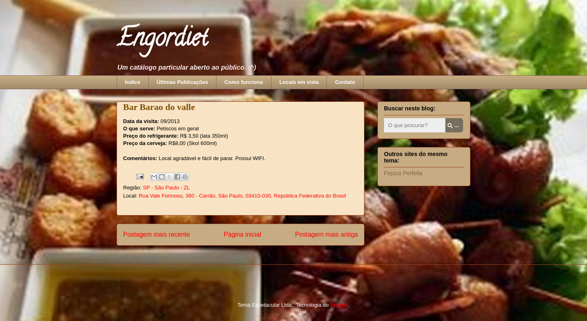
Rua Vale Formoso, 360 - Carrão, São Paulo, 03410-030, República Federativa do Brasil (242, 196)
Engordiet (162, 40)
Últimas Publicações (182, 82)
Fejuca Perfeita (403, 173)
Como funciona (244, 82)
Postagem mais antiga (326, 234)
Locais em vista (299, 82)
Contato (345, 82)
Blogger (339, 305)
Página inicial (242, 234)
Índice (133, 82)
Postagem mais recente (156, 234)
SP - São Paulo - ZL (166, 188)
